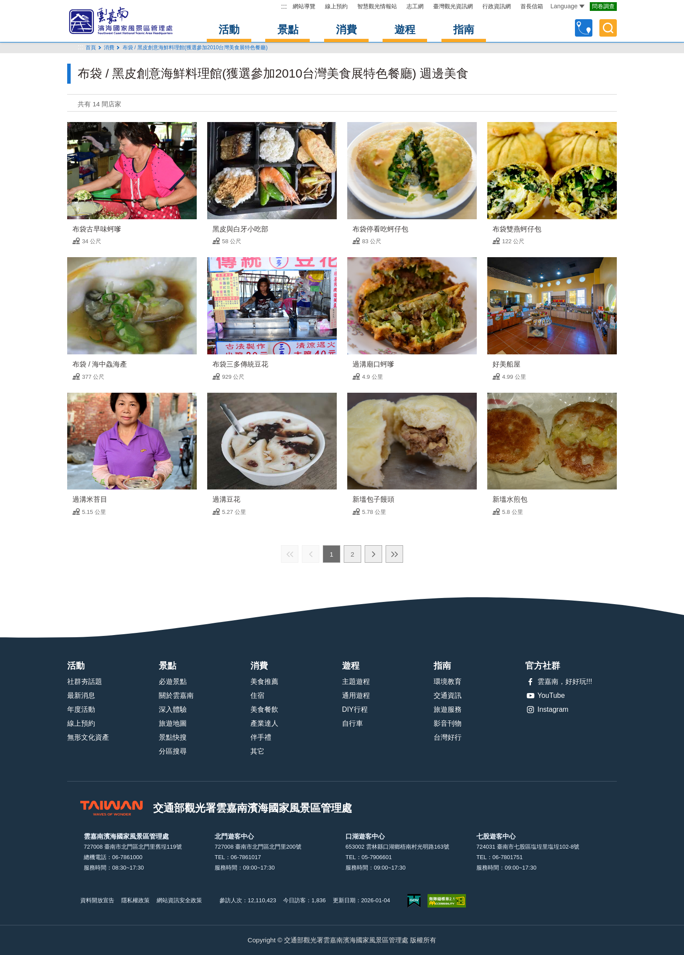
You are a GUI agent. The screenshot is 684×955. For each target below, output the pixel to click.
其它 (257, 751)
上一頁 (310, 554)
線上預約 (336, 6)
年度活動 (81, 709)
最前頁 (289, 554)
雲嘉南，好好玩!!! (558, 681)
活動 (229, 29)
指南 (463, 29)
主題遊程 (356, 681)
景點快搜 (173, 737)
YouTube (545, 695)
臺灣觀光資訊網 (453, 6)
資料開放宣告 (97, 900)
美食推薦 (264, 681)
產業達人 (264, 723)
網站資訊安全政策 (179, 900)
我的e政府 (414, 900)
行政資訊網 (496, 6)
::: (284, 6)
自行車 (352, 723)
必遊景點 (173, 681)
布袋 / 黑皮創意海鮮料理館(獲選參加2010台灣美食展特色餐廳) (195, 47)
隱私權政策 (135, 900)
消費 (346, 29)
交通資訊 (448, 695)
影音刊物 (448, 723)
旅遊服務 (448, 709)
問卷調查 (603, 6)
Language (568, 6)
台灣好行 (448, 737)
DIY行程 (355, 709)
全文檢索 (608, 28)
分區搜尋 (173, 751)
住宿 (257, 695)
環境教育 (448, 681)
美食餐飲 (264, 709)
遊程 (404, 29)
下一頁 (373, 554)
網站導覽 (304, 6)
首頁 (91, 47)
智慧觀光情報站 (377, 6)
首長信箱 (531, 6)
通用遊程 (356, 695)
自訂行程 (583, 28)
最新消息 (81, 695)
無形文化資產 (88, 737)
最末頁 (394, 554)
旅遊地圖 (173, 723)
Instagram (546, 709)
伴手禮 (260, 737)
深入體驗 (173, 709)
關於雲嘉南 (176, 695)
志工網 (415, 6)
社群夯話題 (84, 681)
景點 (287, 29)
